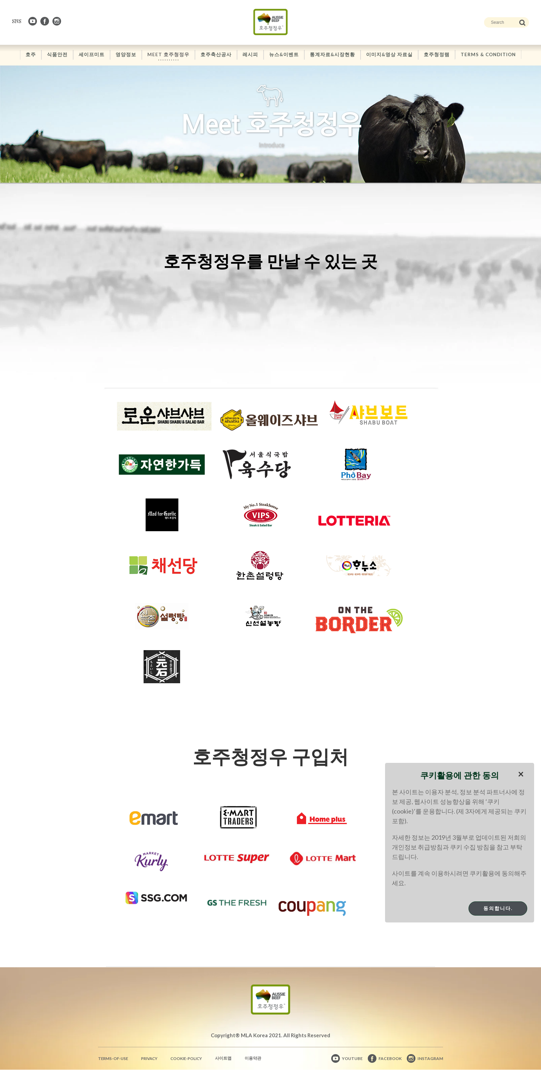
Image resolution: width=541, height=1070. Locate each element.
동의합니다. (498, 908)
